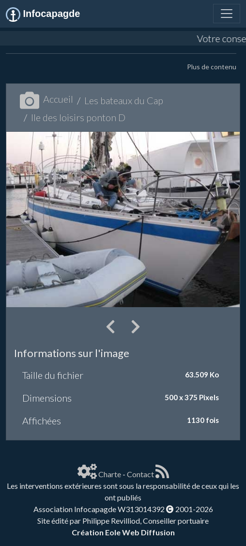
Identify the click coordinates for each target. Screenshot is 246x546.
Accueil (46, 99)
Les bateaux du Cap (123, 100)
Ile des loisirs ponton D (78, 117)
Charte (109, 474)
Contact (140, 474)
